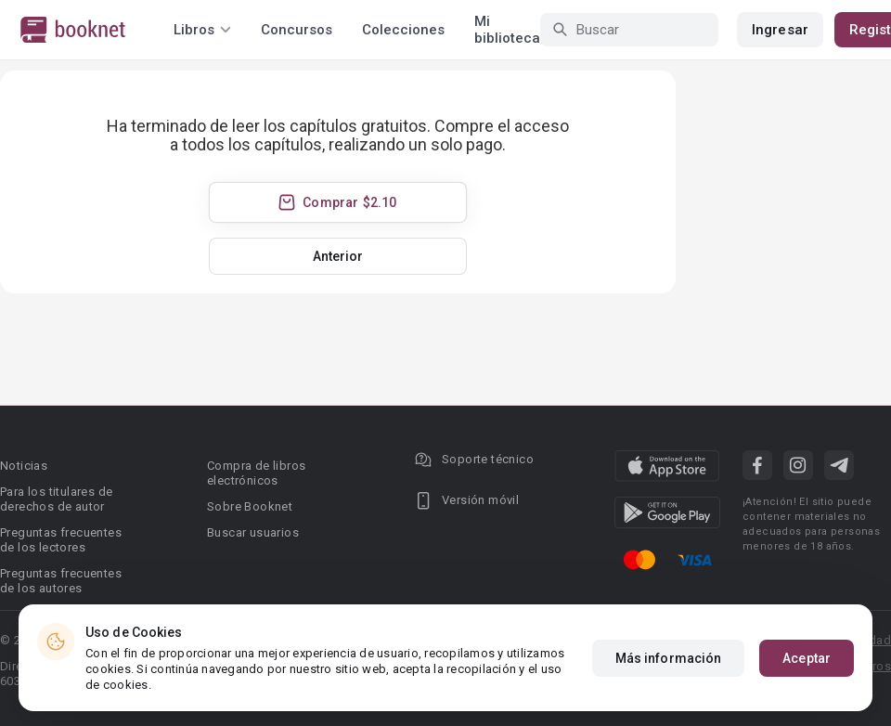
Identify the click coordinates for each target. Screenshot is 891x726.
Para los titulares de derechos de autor (56, 499)
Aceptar (806, 675)
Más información (668, 675)
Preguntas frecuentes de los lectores (61, 539)
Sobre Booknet (249, 506)
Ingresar (780, 29)
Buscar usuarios (253, 532)
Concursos (296, 29)
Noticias (23, 466)
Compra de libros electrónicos (256, 473)
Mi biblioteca (507, 29)
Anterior (338, 256)
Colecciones (403, 29)
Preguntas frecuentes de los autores (61, 580)
